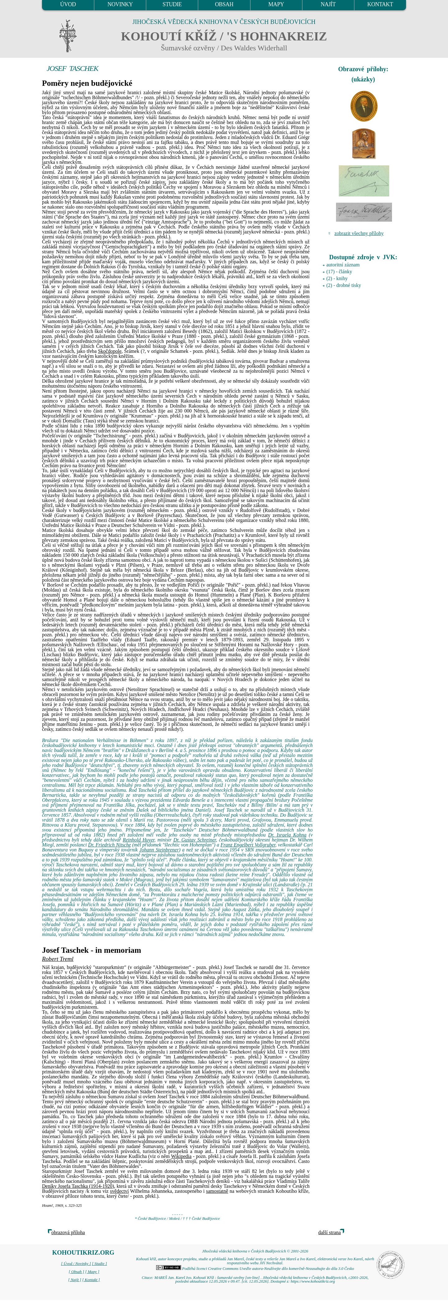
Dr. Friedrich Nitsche (109, 844)
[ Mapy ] (92, 1272)
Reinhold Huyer (138, 839)
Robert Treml (57, 959)
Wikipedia (181, 1156)
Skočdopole (110, 351)
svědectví (119, 1191)
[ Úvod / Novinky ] (76, 1263)
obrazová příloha (68, 1232)
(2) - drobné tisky (343, 285)
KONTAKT (380, 4)
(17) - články (339, 271)
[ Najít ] (74, 1280)
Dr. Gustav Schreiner (194, 839)
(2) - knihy (337, 278)
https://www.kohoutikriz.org (313, 1281)
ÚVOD (68, 4)
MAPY (276, 4)
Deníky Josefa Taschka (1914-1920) (78, 1186)
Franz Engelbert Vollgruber (248, 844)
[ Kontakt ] (91, 1280)
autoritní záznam (343, 264)
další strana (329, 1232)
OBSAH (224, 4)
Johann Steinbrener (159, 849)
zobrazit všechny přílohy (359, 233)
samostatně (217, 1191)
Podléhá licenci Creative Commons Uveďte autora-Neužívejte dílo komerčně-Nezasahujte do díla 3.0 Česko (255, 1268)
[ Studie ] (99, 1263)
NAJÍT (328, 4)
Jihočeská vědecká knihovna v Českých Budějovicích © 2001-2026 (255, 1251)
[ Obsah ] (76, 1272)
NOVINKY (120, 4)
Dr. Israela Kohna (287, 834)
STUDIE (172, 4)
